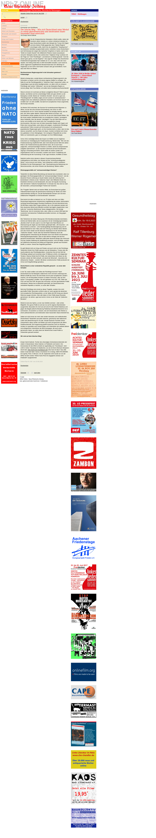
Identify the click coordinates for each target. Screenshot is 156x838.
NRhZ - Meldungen (78, 14)
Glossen (4, 44)
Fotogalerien (6, 53)
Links (3, 68)
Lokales (4, 25)
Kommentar (5, 42)
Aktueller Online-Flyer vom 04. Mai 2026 (32, 13)
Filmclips (5, 50)
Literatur (4, 61)
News (3, 23)
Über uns (5, 71)
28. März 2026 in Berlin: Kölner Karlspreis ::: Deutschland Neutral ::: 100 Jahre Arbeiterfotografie (83, 76)
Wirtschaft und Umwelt (9, 34)
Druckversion (24, 21)
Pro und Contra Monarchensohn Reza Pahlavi (84, 130)
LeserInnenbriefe (7, 66)
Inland (4, 28)
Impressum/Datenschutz (9, 77)
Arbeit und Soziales (8, 31)
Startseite (23, 373)
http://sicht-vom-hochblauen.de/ (37, 350)
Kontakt (4, 74)
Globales (4, 36)
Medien (4, 47)
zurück (22, 17)
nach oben (37, 373)
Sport (3, 55)
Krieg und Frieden (8, 39)
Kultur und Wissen (8, 58)
